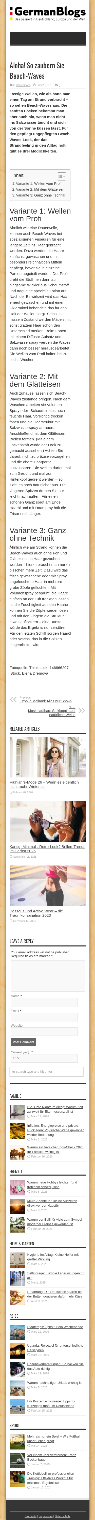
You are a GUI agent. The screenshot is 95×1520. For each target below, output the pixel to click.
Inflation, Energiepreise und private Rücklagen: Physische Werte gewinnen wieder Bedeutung (55, 1130)
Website (17, 1025)
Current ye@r (22, 1052)
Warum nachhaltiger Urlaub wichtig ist (55, 1383)
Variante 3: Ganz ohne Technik (40, 195)
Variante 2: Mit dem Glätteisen (40, 189)
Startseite (30, 1516)
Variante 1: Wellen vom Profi (38, 184)
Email (15, 1011)
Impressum (46, 1516)
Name (15, 996)
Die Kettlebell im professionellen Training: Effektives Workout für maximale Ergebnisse (50, 1478)
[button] (59, 176)
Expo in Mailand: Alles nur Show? (51, 699)
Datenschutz (62, 1516)
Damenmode (23, 85)
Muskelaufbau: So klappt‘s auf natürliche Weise (44, 711)
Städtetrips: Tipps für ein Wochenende (55, 1327)
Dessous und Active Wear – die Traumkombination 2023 (36, 913)
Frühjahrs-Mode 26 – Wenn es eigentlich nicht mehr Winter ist (44, 784)
